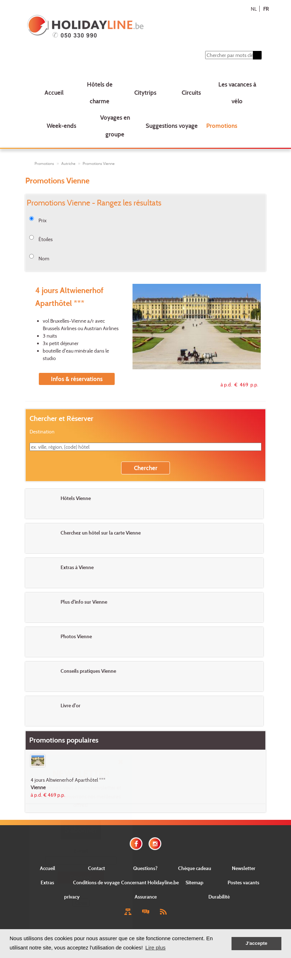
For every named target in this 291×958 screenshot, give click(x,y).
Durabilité (219, 897)
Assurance (146, 897)
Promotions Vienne (99, 163)
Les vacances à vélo (237, 92)
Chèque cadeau (194, 868)
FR (266, 9)
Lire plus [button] (155, 947)
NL (254, 9)
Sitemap (194, 882)
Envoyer (81, 877)
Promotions (221, 125)
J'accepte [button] (256, 943)
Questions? (145, 868)
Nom (43, 258)
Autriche (68, 163)
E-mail (81, 851)
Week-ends (61, 125)
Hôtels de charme (100, 92)
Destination (42, 431)
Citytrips (145, 92)
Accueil (54, 92)
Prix (42, 220)
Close (81, 903)
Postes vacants (243, 882)
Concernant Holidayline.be (150, 882)
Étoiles (45, 239)
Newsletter (243, 868)
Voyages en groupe (115, 126)
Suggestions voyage (172, 125)
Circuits (191, 92)
